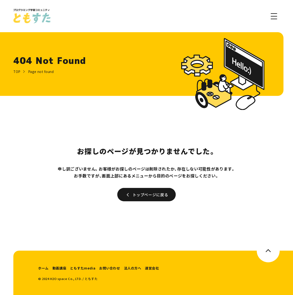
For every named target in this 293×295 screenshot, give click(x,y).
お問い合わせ (109, 268)
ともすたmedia (82, 268)
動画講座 (59, 268)
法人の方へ (132, 268)
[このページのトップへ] (268, 250)
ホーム (43, 268)
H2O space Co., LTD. (66, 278)
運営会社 (152, 268)
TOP (17, 71)
